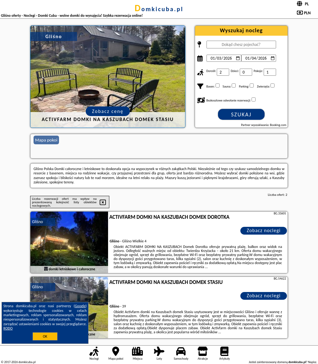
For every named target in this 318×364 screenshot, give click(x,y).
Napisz (312, 362)
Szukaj (241, 114)
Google (80, 306)
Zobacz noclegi (264, 230)
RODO (8, 328)
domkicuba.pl (158, 9)
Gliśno (37, 221)
